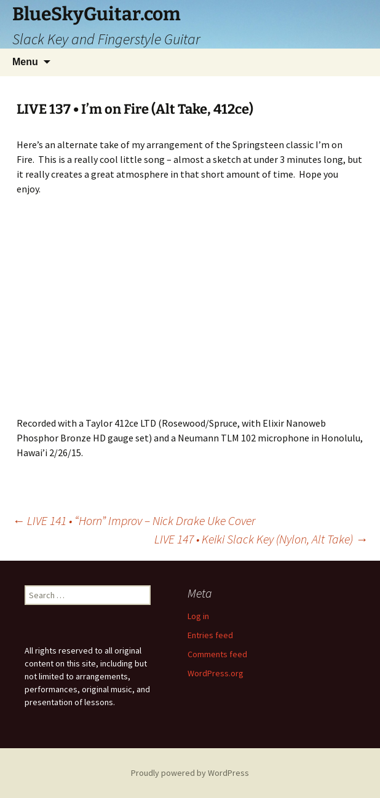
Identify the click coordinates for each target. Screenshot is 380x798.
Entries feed (210, 635)
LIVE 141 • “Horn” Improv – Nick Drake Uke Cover (133, 520)
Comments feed (217, 654)
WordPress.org (215, 673)
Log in (198, 616)
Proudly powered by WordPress (190, 772)
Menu (25, 62)
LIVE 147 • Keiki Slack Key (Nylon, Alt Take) (261, 539)
